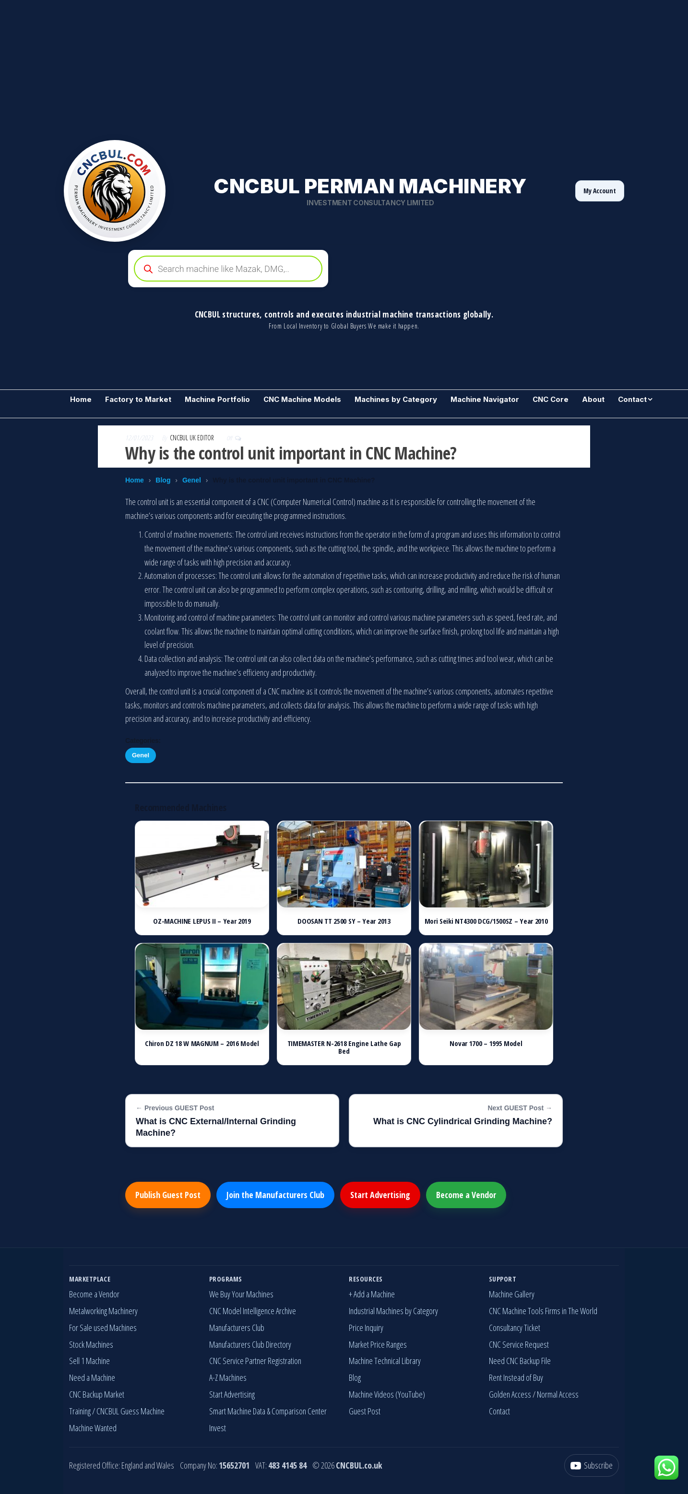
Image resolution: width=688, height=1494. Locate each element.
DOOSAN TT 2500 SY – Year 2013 (343, 921)
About (593, 399)
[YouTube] (591, 1465)
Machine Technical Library (385, 1360)
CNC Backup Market (96, 1394)
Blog (162, 480)
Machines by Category (396, 399)
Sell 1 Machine (89, 1360)
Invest (217, 1428)
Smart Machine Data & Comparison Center (268, 1411)
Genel (191, 480)
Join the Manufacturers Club (275, 1194)
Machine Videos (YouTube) (387, 1394)
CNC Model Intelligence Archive (252, 1311)
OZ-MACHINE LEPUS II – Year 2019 (202, 921)
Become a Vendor (466, 1194)
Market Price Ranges (378, 1344)
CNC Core (551, 399)
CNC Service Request (519, 1344)
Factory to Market (138, 399)
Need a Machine (92, 1377)
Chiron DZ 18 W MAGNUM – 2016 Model (202, 1043)
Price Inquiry (366, 1327)
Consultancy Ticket (514, 1327)
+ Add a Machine (372, 1294)
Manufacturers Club (236, 1327)
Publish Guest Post (168, 1194)
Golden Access (510, 1394)
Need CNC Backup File (520, 1360)
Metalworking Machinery (103, 1311)
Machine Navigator (485, 399)
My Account (599, 190)
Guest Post (364, 1411)
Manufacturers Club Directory (250, 1344)
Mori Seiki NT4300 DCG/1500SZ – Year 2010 (486, 921)
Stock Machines (91, 1344)
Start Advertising (380, 1194)
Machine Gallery (511, 1294)
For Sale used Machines (103, 1327)
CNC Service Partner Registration (255, 1360)
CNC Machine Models (302, 399)
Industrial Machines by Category (393, 1311)
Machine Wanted (93, 1428)
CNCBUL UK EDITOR (192, 437)
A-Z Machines (228, 1377)
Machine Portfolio (217, 399)
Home (81, 399)
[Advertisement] (288, 67)
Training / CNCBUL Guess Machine (117, 1411)
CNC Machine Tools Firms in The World (543, 1311)
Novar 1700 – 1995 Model (486, 1043)
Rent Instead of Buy (516, 1377)
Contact (632, 399)
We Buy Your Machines (241, 1294)
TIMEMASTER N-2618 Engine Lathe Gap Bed (344, 1047)
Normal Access (558, 1394)
